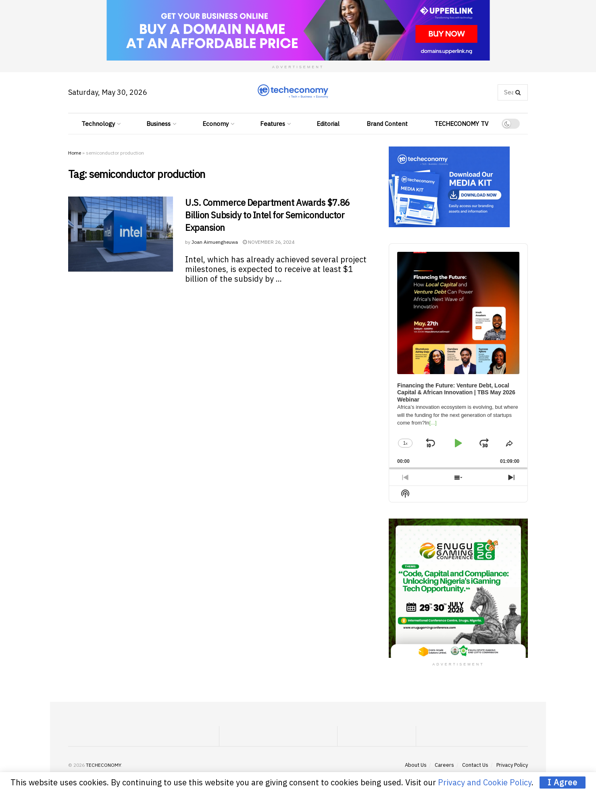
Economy (215, 124)
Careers (444, 765)
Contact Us (475, 765)
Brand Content (387, 124)
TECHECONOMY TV (461, 124)
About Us (416, 765)
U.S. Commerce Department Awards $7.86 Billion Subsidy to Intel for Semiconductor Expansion (267, 215)
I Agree (562, 782)
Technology (98, 124)
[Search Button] (519, 92)
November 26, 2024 (268, 242)
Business (158, 124)
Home (74, 153)
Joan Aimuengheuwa (215, 242)
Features (272, 124)
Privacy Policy (512, 765)
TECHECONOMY (103, 765)
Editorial (328, 124)
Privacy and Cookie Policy (484, 782)
